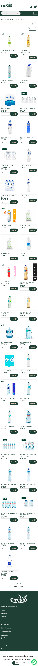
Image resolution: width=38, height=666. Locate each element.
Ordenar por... (32, 28)
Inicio (2, 19)
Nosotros (3, 610)
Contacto (3, 616)
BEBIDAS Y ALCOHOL (10, 19)
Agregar (14, 55)
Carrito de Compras (6, 628)
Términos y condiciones (6, 649)
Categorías (4, 613)
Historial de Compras (6, 631)
